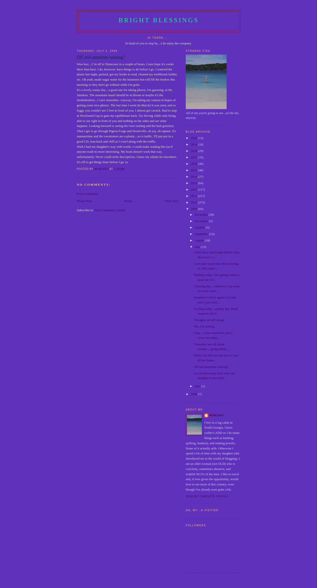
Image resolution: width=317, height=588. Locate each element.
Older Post (171, 201)
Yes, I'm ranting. (204, 326)
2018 (194, 151)
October (200, 227)
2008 (194, 394)
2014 (194, 176)
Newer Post (84, 201)
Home (128, 201)
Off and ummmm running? (211, 367)
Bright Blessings (159, 20)
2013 (194, 183)
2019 (194, 144)
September (202, 234)
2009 (194, 209)
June (198, 386)
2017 (194, 157)
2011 (194, 196)
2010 (194, 202)
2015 (194, 170)
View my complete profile (207, 496)
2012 (194, 189)
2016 (194, 164)
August (200, 240)
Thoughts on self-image (209, 320)
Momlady (216, 415)
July (198, 247)
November (202, 221)
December (202, 214)
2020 (194, 138)
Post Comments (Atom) (110, 210)
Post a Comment (87, 194)
